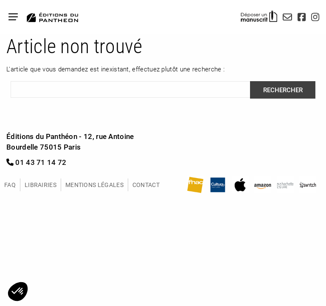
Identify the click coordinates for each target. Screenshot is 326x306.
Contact (146, 185)
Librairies (40, 185)
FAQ (10, 185)
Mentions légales (94, 185)
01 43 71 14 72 (36, 162)
